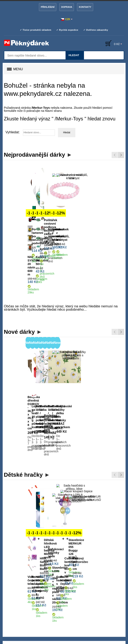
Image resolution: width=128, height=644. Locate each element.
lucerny (31, 570)
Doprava (66, 7)
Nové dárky (19, 290)
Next (121, 155)
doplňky (9, 570)
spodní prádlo (111, 565)
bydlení (43, 565)
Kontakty (85, 7)
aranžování (80, 565)
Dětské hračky (23, 400)
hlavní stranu (53, 110)
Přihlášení (47, 7)
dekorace (55, 565)
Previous (115, 155)
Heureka (46, 621)
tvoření (67, 565)
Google (82, 621)
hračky (19, 570)
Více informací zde (97, 630)
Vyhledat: (13, 132)
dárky (33, 565)
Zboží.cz (64, 621)
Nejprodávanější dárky (34, 155)
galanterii (95, 565)
